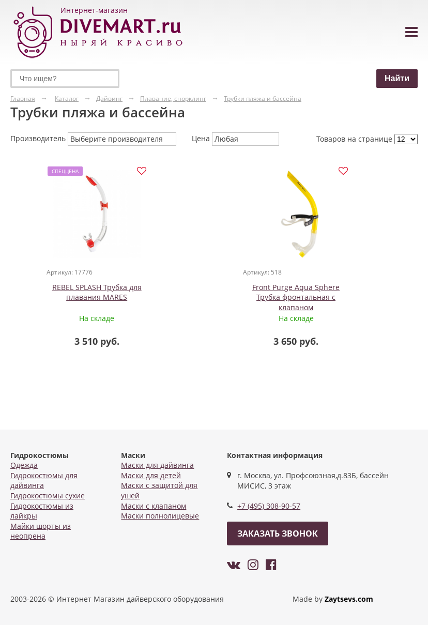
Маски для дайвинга (157, 465)
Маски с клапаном (153, 506)
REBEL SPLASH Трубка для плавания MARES (80, 294)
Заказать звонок (277, 533)
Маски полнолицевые (160, 516)
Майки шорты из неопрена (40, 531)
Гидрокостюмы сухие (47, 495)
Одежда (24, 465)
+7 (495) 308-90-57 (268, 506)
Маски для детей (151, 475)
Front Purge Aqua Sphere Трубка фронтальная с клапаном (219, 299)
